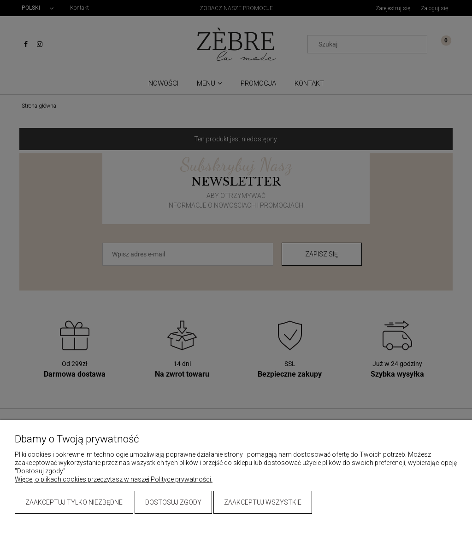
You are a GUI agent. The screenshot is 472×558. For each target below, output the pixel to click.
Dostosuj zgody (173, 502)
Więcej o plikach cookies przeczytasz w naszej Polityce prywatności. (113, 479)
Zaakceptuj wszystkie (262, 502)
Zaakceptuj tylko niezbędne (74, 502)
